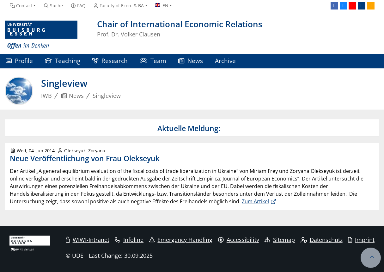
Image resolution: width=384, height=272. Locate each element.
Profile (19, 60)
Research (110, 60)
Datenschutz (322, 240)
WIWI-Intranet (87, 240)
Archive (225, 60)
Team (153, 60)
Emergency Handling (181, 240)
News (190, 60)
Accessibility (238, 240)
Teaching (62, 60)
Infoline (129, 240)
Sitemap (280, 240)
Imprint (361, 240)
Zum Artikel (255, 201)
